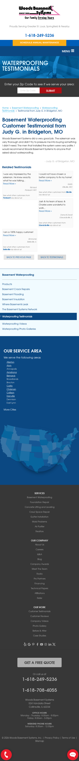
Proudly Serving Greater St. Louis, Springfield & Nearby (39, 26)
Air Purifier (39, 526)
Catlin (10, 385)
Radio (40, 573)
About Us (39, 544)
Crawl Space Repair (39, 511)
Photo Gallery (39, 625)
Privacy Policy (52, 737)
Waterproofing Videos (14, 323)
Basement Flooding (13, 294)
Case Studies (39, 635)
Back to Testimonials (52, 257)
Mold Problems (39, 521)
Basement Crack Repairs (16, 289)
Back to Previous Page (19, 257)
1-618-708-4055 (39, 689)
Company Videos (39, 620)
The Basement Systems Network (19, 309)
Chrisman (11, 389)
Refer (39, 597)
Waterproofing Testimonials (17, 316)
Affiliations (40, 593)
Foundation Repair (39, 502)
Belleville (6, 249)
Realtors (39, 531)
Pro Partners (39, 578)
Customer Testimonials (39, 611)
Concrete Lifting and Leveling (39, 506)
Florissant (7, 198)
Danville (11, 395)
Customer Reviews (39, 616)
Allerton (10, 362)
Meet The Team (39, 568)
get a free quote (39, 662)
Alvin (9, 365)
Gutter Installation (39, 516)
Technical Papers (39, 588)
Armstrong (12, 372)
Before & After (39, 630)
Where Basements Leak (15, 304)
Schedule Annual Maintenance (39, 42)
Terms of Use (68, 737)
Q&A (39, 554)
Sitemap (39, 741)
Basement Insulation (13, 299)
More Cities (10, 409)
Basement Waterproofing (18, 274)
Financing (39, 583)
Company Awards (39, 563)
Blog (39, 559)
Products (7, 284)
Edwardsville (44, 225)
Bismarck (11, 375)
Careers (39, 549)
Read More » (9, 183)
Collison (10, 392)
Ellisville (69, 192)
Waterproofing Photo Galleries (19, 328)
